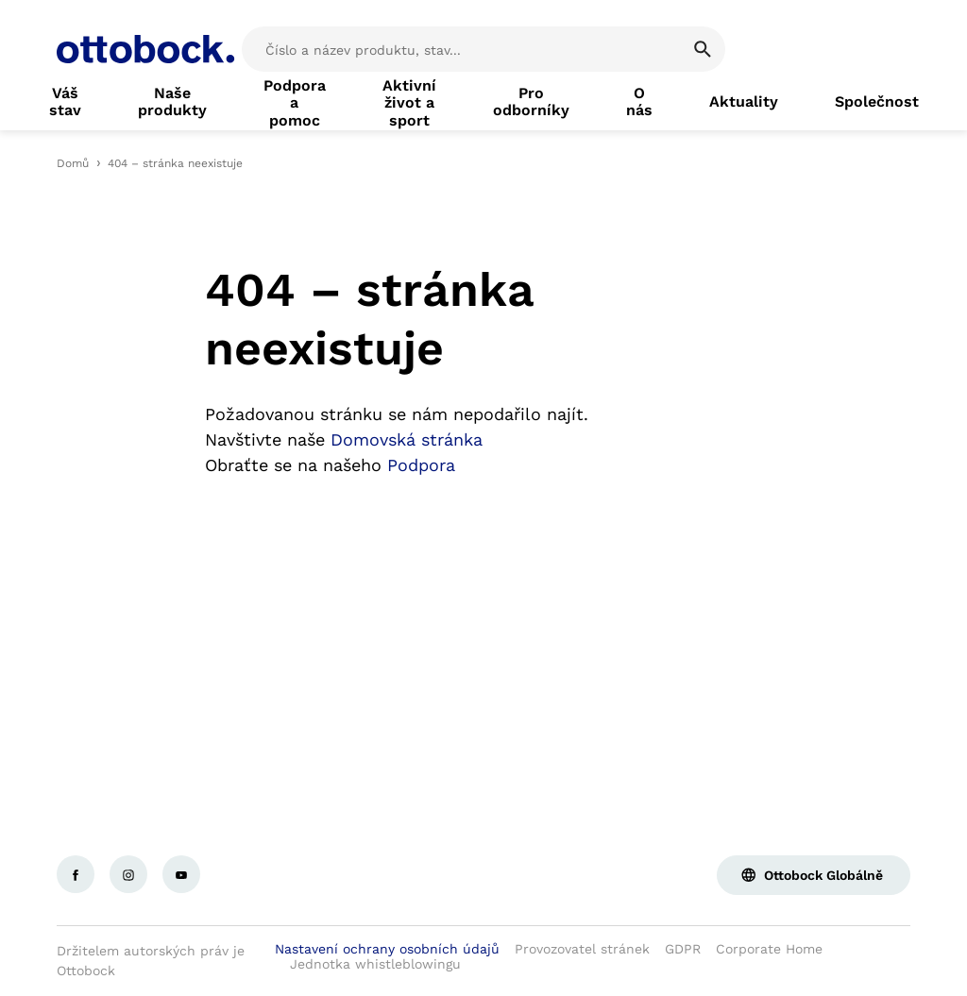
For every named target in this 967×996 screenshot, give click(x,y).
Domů (73, 163)
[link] (65, 102)
